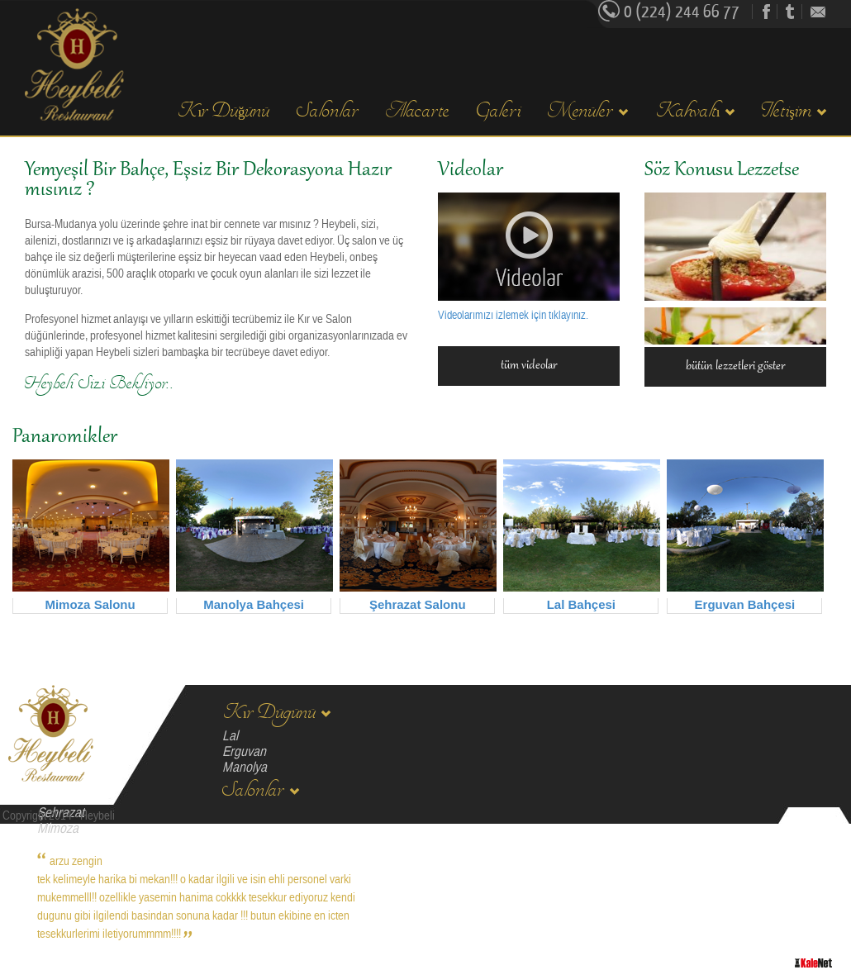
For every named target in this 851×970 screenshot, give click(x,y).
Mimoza (57, 828)
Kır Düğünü (223, 111)
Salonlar (328, 111)
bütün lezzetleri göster (735, 366)
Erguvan (244, 752)
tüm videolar (529, 366)
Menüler (588, 111)
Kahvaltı (695, 111)
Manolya (244, 767)
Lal (230, 736)
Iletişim (794, 111)
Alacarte (417, 111)
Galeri (499, 111)
